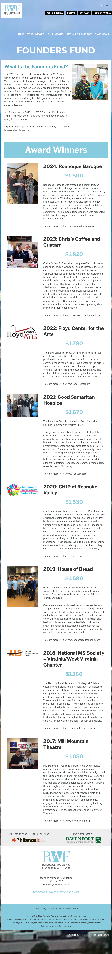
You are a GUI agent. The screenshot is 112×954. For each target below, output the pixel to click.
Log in (105, 5)
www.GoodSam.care (75, 473)
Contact (84, 13)
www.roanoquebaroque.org (80, 225)
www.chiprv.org (73, 555)
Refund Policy (72, 908)
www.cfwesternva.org (18, 130)
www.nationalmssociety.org (80, 728)
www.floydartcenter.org (77, 383)
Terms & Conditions (56, 908)
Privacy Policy (40, 908)
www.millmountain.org (77, 820)
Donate (71, 13)
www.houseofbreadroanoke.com (82, 639)
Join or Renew (55, 13)
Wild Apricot (84, 934)
